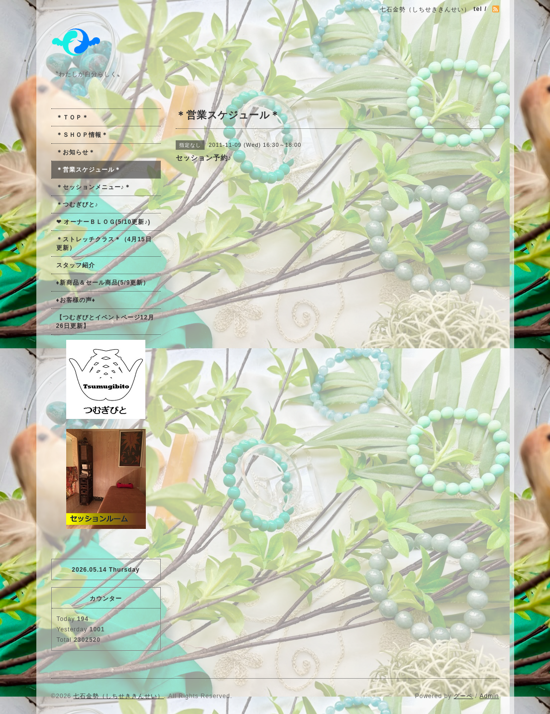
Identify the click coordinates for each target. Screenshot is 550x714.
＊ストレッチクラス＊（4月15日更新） (104, 243)
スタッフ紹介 (75, 265)
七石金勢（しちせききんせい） (118, 696)
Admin (489, 696)
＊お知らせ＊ (75, 152)
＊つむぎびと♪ (77, 204)
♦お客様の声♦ (76, 300)
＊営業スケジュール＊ (88, 169)
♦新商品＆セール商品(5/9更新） (103, 282)
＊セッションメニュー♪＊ (93, 187)
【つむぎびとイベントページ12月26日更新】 (105, 321)
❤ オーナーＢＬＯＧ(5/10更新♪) (103, 221)
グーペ (463, 696)
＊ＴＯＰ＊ (72, 117)
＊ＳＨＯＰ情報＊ (82, 134)
